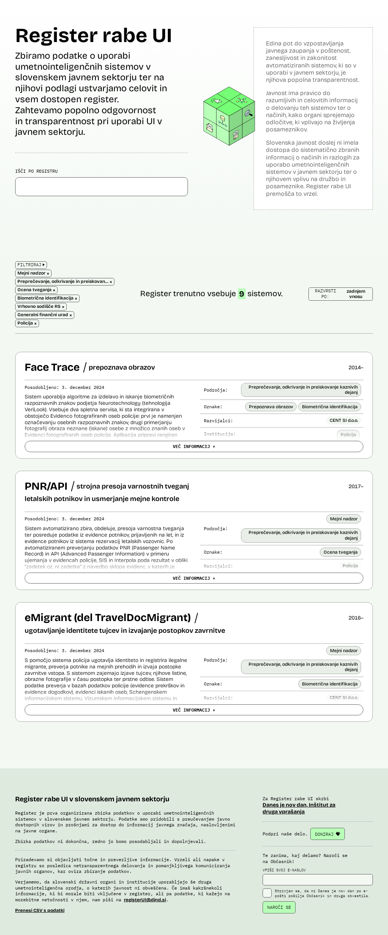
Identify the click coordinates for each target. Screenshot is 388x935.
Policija (348, 434)
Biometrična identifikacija (330, 406)
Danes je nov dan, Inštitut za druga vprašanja (299, 808)
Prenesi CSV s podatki (39, 910)
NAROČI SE (279, 907)
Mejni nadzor (344, 518)
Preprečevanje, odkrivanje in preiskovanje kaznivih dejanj (303, 389)
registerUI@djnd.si (145, 899)
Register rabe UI (93, 35)
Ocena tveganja (341, 552)
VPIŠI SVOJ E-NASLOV (318, 877)
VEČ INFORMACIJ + (194, 446)
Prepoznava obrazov (271, 406)
